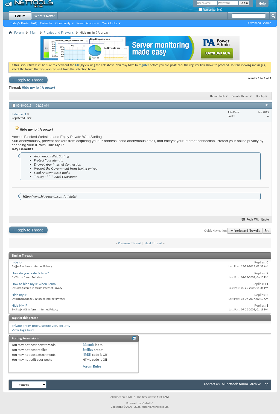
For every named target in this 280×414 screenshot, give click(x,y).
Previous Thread (129, 243)
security (64, 326)
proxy (36, 326)
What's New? (44, 16)
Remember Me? (210, 9)
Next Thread (153, 243)
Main (33, 32)
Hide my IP (19, 295)
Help (262, 3)
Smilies (88, 350)
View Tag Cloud (23, 330)
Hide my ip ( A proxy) (38, 87)
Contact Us (212, 384)
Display (260, 96)
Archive (255, 384)
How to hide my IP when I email (34, 284)
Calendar (46, 23)
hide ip (17, 262)
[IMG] (87, 355)
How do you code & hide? (30, 273)
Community (63, 23)
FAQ (34, 23)
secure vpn (49, 326)
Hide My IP (19, 305)
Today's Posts (19, 23)
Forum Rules (92, 366)
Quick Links (109, 23)
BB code (88, 345)
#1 (267, 105)
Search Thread (240, 96)
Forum (20, 16)
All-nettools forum (235, 384)
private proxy (21, 326)
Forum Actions (86, 23)
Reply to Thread (28, 80)
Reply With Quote (255, 219)
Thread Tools (217, 96)
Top (267, 231)
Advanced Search (259, 23)
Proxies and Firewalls (59, 32)
